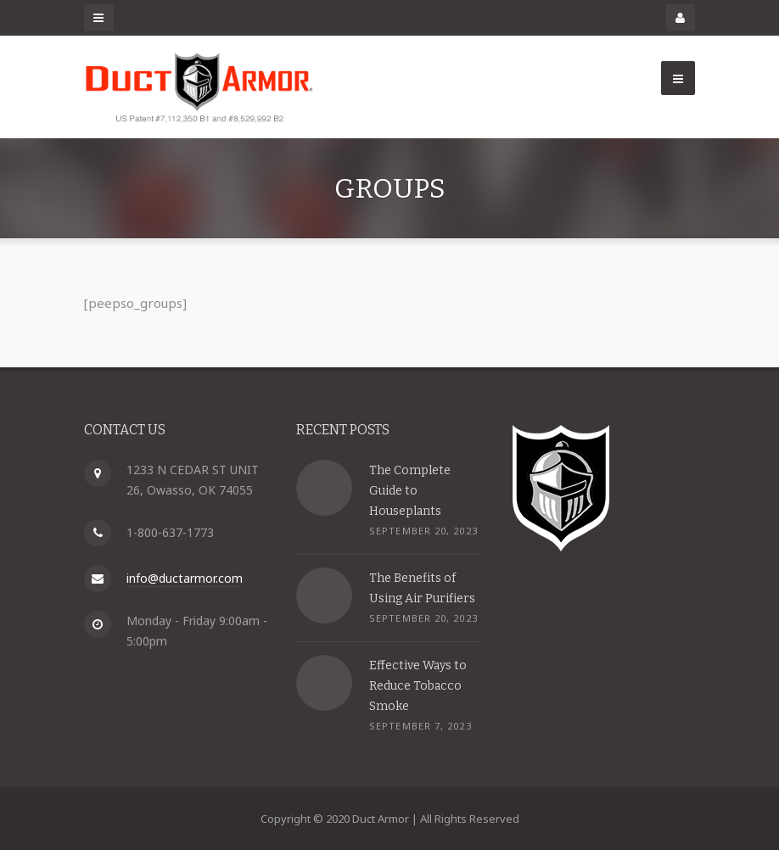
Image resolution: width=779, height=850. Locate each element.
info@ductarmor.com (184, 578)
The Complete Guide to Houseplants (410, 489)
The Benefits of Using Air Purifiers (422, 587)
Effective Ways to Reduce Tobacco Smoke (418, 685)
